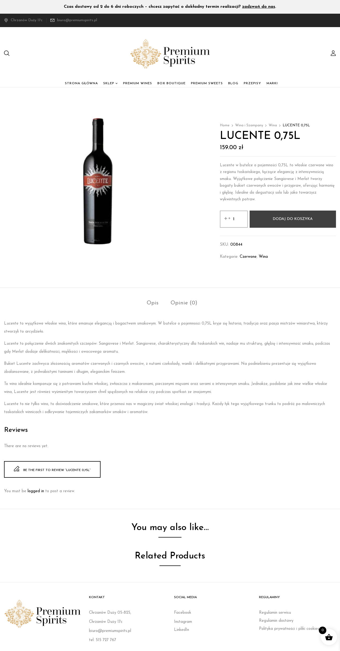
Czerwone (248, 257)
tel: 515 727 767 (102, 640)
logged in (36, 491)
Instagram (183, 622)
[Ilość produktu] (233, 219)
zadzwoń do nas (258, 7)
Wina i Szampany (249, 125)
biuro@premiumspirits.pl (77, 20)
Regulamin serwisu (275, 613)
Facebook (182, 613)
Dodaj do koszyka (293, 219)
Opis (152, 303)
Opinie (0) (184, 303)
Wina (273, 125)
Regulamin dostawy (276, 621)
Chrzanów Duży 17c (23, 20)
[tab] (152, 304)
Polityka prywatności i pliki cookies (289, 629)
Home (225, 125)
